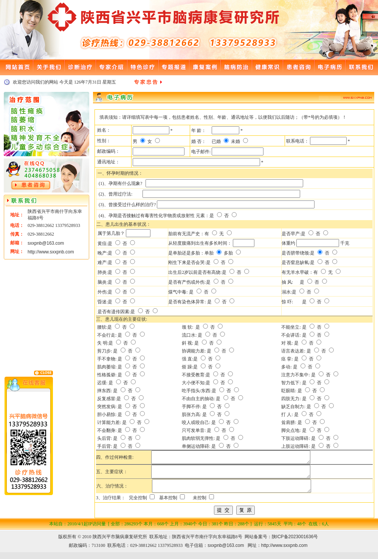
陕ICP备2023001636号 (295, 543)
